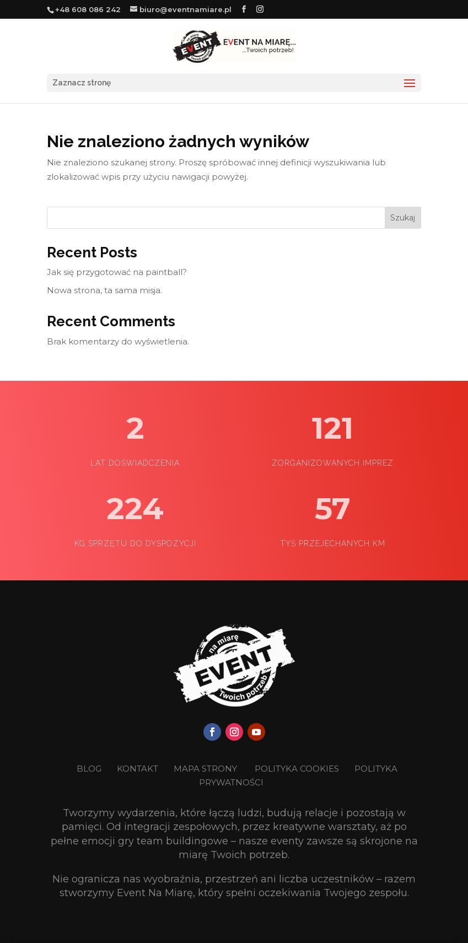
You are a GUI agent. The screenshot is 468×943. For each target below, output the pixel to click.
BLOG (90, 768)
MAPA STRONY (205, 768)
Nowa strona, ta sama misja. (104, 290)
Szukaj (402, 218)
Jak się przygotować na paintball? (117, 272)
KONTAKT (138, 768)
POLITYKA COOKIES (297, 768)
